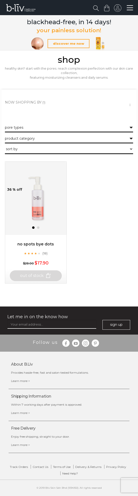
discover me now (68, 43)
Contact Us (40, 467)
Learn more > (20, 381)
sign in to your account (118, 9)
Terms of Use (62, 467)
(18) (45, 253)
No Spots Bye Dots (35, 244)
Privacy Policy (116, 467)
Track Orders (19, 467)
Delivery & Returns (88, 467)
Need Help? (70, 473)
